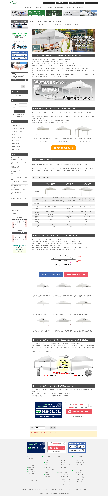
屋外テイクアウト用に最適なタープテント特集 (19, 186)
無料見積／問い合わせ (62, 3)
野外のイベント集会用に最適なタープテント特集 (19, 170)
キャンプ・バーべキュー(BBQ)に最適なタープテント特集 (19, 182)
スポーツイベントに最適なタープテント (19, 199)
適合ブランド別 (16, 149)
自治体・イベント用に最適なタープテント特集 (19, 174)
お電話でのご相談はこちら (51, 274)
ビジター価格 (16, 208)
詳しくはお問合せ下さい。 (82, 247)
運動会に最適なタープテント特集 (18, 189)
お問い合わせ (83, 489)
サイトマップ (75, 489)
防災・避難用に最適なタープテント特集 (19, 192)
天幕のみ (15, 134)
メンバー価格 (16, 210)
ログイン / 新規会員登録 (49, 3)
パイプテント (16, 143)
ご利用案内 (30, 489)
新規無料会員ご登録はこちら (64, 148)
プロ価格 (15, 213)
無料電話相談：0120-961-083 (77, 3)
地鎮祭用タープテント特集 (16, 159)
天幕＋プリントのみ (17, 137)
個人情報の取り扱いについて (56, 489)
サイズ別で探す (16, 146)
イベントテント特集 (15, 157)
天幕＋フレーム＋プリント (19, 131)
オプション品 (16, 140)
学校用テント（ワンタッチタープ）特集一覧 (19, 162)
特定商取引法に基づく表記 (41, 489)
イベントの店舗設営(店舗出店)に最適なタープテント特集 (19, 178)
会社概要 (24, 489)
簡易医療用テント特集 (16, 196)
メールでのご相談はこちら (77, 274)
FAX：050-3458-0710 (91, 3)
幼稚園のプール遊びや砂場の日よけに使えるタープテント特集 (19, 166)
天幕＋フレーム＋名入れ (18, 128)
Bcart (68, 493)
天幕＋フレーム (16, 125)
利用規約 (67, 489)
